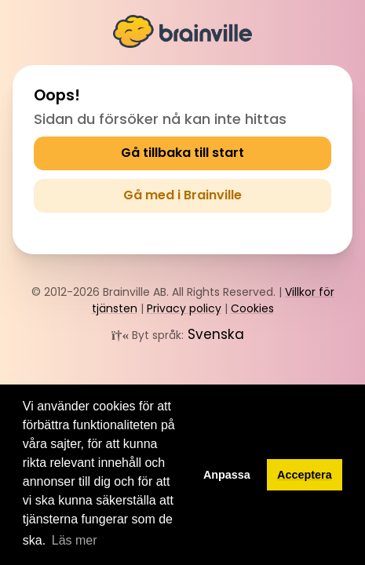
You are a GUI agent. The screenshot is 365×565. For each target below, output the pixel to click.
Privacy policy (184, 308)
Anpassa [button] (226, 474)
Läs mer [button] (74, 540)
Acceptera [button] (304, 474)
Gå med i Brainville (182, 195)
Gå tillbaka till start (182, 153)
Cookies (252, 308)
